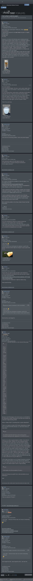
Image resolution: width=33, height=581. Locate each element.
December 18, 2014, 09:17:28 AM (8, 135)
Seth (4, 487)
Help (24, 579)
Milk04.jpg (5, 115)
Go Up (2, 575)
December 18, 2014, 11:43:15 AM (10, 179)
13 (13, 575)
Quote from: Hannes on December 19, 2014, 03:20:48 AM (14, 305)
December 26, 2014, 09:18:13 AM (8, 547)
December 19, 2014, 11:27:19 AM (8, 302)
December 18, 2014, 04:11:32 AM (10, 27)
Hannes (5, 22)
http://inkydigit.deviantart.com (8, 532)
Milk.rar (4, 206)
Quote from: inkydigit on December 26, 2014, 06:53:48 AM (14, 550)
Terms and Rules (27, 579)
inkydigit (5, 509)
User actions (28, 574)
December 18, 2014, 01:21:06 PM (8, 219)
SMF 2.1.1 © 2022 (2, 579)
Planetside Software (12, 579)
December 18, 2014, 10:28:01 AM (8, 159)
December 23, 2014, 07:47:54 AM (8, 495)
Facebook (19, 579)
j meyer (5, 155)
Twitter (17, 579)
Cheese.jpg (5, 257)
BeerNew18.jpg (6, 70)
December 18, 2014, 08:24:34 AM (10, 84)
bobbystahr (6, 124)
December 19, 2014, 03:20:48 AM (10, 241)
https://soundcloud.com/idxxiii (8, 529)
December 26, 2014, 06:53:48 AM (8, 517)
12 (12, 575)
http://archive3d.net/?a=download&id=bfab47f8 (12, 184)
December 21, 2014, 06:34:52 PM (8, 341)
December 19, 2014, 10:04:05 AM (8, 270)
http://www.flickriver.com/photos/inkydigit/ (10, 530)
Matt (4, 332)
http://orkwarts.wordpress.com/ (8, 169)
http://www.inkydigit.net (6, 528)
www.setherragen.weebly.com (13, 505)
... (11, 575)
